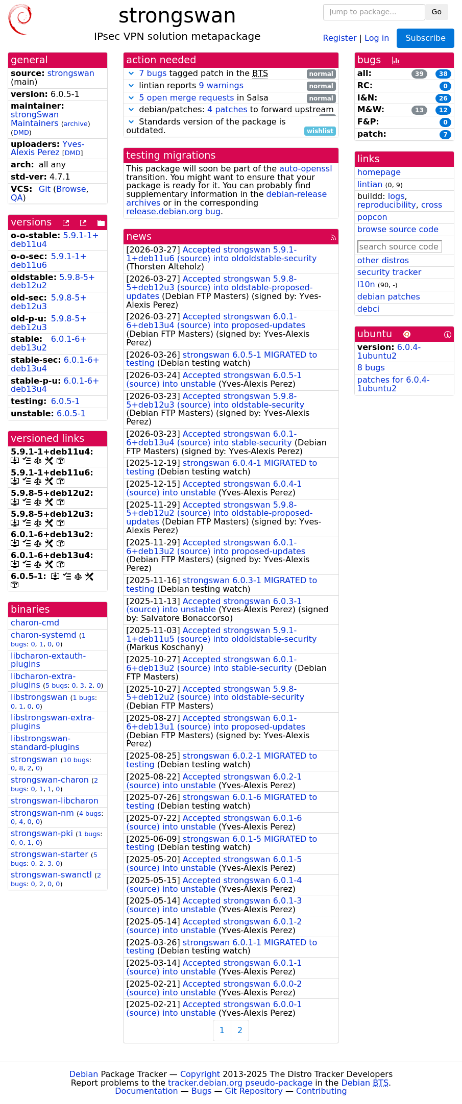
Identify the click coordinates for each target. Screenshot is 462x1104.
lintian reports (231, 86)
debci (368, 309)
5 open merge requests (186, 98)
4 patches (227, 109)
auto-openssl (305, 168)
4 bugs (90, 813)
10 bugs (76, 760)
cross (431, 205)
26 (443, 98)
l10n (366, 284)
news (139, 236)
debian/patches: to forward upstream (231, 110)
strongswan (70, 73)
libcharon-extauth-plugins (48, 660)
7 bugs (152, 73)
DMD (21, 132)
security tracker (389, 272)
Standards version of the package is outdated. (231, 126)
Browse (71, 189)
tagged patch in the (231, 73)
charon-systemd (44, 635)
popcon (372, 217)
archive (76, 124)
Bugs (201, 1091)
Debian (84, 1074)
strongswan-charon (50, 780)
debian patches (388, 297)
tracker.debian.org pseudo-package (240, 1083)
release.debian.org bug (173, 211)
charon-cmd (35, 623)
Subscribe (425, 38)
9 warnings (221, 85)
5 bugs (56, 685)
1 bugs (83, 697)
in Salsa (231, 98)
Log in (376, 37)
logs (396, 196)
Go (437, 12)
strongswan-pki (42, 833)
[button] (131, 73)
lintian (370, 184)
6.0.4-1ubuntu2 (389, 351)
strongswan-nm (42, 813)
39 (419, 74)
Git (45, 189)
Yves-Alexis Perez (48, 148)
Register (340, 37)
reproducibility (386, 205)
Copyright (200, 1074)
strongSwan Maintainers (35, 119)
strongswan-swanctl (51, 875)
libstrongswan (39, 697)
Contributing (321, 1091)
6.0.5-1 (65, 401)
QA (17, 198)
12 (443, 110)
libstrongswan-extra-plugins (53, 722)
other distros (383, 260)
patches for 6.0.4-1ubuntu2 (393, 384)
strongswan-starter (49, 854)
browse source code (398, 229)
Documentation (146, 1091)
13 (419, 110)
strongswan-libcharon (55, 801)
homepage (379, 172)
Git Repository (254, 1091)
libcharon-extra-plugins (43, 680)
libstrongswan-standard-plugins (45, 743)
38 (443, 74)
